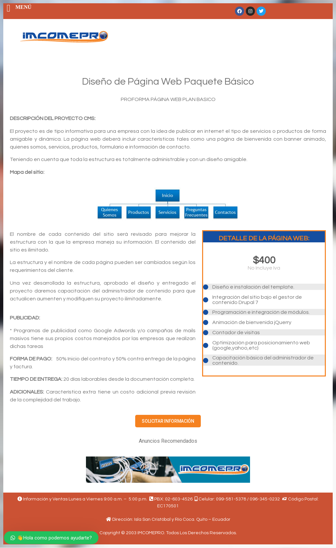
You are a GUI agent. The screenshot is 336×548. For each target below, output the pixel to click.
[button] (168, 421)
